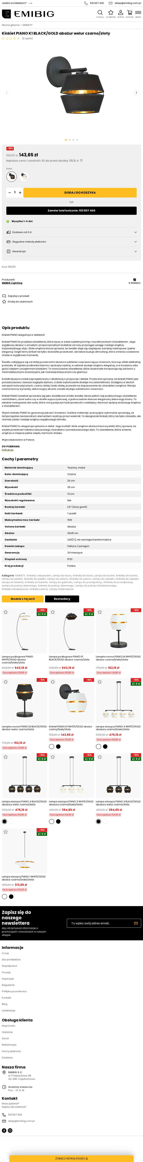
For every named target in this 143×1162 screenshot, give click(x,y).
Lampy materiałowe (61, 589)
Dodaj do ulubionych (20, 301)
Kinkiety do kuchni (126, 575)
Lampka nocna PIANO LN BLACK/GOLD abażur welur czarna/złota (24, 728)
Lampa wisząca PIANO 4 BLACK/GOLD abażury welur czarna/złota (24, 803)
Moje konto (8, 1026)
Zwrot (5, 1038)
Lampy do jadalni (12, 579)
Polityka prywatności (14, 991)
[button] (9, 193)
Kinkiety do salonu (80, 579)
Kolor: (9, 168)
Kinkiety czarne (39, 589)
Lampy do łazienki (12, 582)
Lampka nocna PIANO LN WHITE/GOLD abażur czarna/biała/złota (118, 658)
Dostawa (7, 1057)
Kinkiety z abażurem (39, 575)
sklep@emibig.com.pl (128, 3)
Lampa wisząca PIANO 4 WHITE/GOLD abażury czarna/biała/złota (118, 728)
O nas (5, 953)
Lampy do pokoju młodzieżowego (96, 585)
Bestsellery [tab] (62, 599)
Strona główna (11, 25)
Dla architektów (11, 959)
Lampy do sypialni (103, 579)
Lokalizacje (8, 1010)
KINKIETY (27, 25)
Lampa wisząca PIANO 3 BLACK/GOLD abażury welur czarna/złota (118, 803)
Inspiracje (8, 978)
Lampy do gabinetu (61, 582)
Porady (6, 972)
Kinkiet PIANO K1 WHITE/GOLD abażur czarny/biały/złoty (70, 728)
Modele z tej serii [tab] (23, 599)
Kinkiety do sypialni (127, 579)
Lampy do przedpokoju (88, 582)
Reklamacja (9, 1045)
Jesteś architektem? (14, 3)
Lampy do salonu (57, 579)
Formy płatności (11, 1051)
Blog (4, 1004)
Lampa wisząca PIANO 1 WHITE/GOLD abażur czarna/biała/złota (24, 878)
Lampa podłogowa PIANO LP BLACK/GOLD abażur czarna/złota (69, 658)
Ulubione (7, 1032)
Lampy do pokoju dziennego (19, 585)
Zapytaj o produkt (18, 296)
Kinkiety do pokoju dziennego (56, 585)
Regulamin (8, 985)
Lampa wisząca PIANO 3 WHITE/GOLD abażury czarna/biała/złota (71, 803)
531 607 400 (97, 3)
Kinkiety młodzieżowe (15, 589)
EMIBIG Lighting (12, 283)
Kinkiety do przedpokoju (118, 582)
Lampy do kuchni (104, 575)
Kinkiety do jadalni (35, 579)
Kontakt (6, 997)
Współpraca (9, 966)
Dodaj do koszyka (80, 192)
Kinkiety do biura (83, 575)
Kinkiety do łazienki (36, 582)
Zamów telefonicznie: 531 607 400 (71, 210)
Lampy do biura (62, 575)
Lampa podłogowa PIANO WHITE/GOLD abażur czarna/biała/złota (17, 659)
